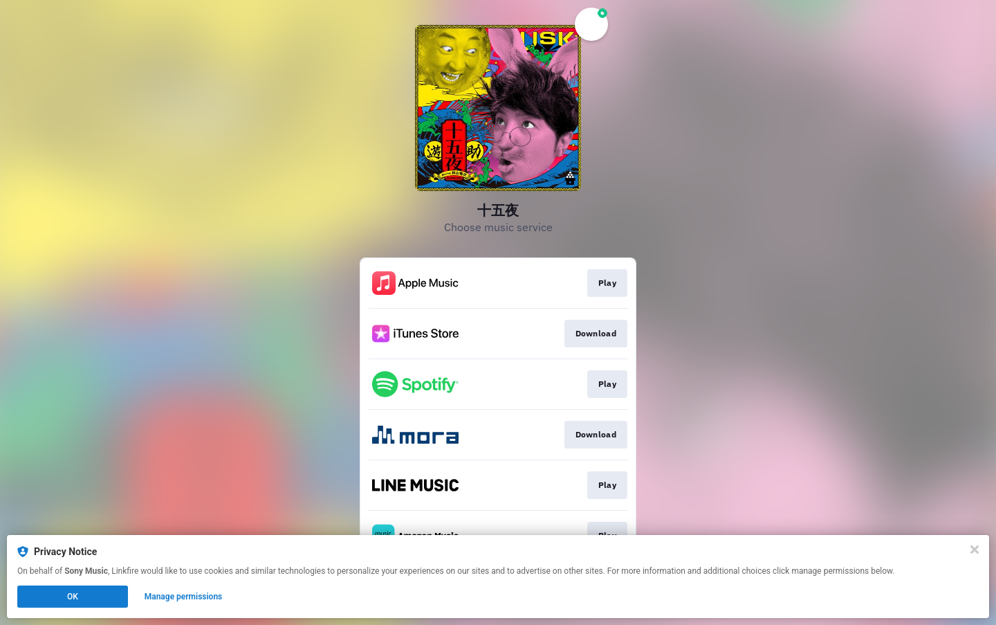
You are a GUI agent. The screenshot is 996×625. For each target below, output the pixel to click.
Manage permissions (184, 596)
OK (72, 596)
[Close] (974, 549)
